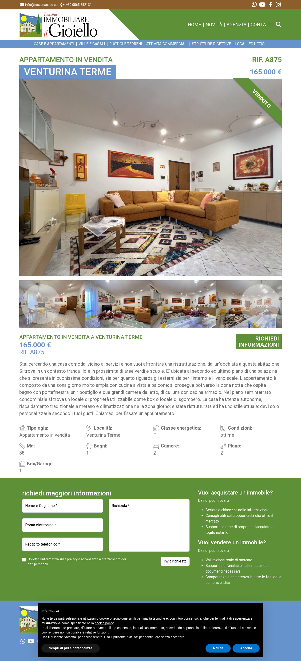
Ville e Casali (92, 44)
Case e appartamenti (54, 44)
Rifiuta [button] (218, 648)
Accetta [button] (246, 648)
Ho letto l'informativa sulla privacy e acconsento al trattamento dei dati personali (77, 561)
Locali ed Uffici (250, 44)
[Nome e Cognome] (62, 506)
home (194, 25)
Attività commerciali (167, 44)
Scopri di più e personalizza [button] (70, 648)
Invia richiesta (175, 561)
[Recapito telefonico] (62, 544)
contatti (262, 25)
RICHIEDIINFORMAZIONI (258, 341)
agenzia (236, 25)
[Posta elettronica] (62, 525)
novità (214, 25)
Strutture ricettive (211, 44)
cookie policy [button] (104, 623)
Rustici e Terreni (125, 44)
